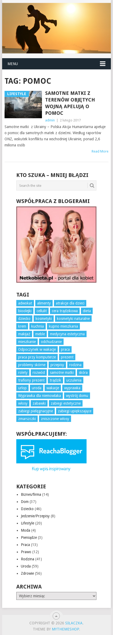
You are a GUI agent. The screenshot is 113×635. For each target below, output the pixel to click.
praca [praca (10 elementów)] (65, 349)
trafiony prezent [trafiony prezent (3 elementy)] (31, 380)
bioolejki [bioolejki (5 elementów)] (25, 311)
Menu (12, 64)
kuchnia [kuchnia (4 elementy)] (37, 326)
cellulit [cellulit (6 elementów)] (42, 311)
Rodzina (27, 559)
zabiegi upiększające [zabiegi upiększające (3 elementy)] (74, 411)
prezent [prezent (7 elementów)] (67, 357)
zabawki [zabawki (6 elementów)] (39, 403)
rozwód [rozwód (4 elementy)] (39, 372)
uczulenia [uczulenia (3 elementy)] (73, 380)
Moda (25, 530)
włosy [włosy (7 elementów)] (22, 403)
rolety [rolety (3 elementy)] (23, 372)
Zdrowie (27, 573)
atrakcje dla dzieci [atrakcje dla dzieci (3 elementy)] (70, 303)
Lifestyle (27, 523)
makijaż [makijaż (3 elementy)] (24, 334)
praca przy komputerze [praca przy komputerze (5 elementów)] (37, 357)
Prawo (26, 552)
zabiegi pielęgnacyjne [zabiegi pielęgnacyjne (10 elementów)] (35, 411)
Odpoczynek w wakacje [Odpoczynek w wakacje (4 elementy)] (37, 349)
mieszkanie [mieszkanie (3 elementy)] (27, 342)
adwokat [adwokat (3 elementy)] (25, 303)
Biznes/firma (31, 494)
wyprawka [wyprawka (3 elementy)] (72, 388)
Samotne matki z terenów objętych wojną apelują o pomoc (70, 103)
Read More (100, 151)
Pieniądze (29, 537)
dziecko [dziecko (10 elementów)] (24, 318)
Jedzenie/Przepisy (35, 516)
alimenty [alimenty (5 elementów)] (44, 303)
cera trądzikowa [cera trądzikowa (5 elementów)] (65, 311)
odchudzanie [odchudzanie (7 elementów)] (51, 342)
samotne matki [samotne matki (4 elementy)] (62, 372)
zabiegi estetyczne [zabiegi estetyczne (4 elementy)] (66, 403)
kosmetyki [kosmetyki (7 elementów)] (44, 318)
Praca (25, 545)
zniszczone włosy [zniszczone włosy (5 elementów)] (55, 419)
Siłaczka (74, 623)
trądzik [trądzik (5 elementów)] (55, 380)
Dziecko (27, 509)
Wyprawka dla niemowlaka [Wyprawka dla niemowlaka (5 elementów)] (39, 395)
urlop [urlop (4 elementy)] (22, 388)
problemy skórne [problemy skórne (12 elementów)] (31, 365)
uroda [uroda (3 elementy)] (36, 388)
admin (50, 120)
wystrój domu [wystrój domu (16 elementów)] (77, 395)
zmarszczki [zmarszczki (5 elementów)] (27, 419)
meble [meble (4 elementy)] (40, 334)
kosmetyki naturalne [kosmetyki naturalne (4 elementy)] (73, 318)
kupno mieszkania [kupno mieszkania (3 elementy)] (63, 326)
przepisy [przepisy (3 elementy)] (57, 365)
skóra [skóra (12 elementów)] (83, 372)
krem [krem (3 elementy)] (22, 326)
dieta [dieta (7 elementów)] (87, 311)
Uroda (26, 566)
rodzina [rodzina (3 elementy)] (75, 365)
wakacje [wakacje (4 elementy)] (52, 388)
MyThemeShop (65, 629)
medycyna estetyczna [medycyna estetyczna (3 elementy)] (67, 334)
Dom (25, 501)
